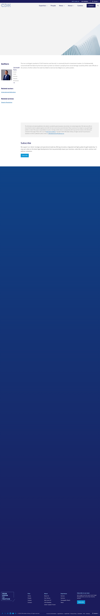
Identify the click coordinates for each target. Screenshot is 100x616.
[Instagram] (7, 613)
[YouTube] (13, 613)
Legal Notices (60, 613)
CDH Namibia (84, 1)
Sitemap (88, 613)
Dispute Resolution (6, 102)
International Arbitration (8, 92)
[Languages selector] (95, 1)
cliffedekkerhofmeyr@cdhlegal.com (56, 133)
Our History (47, 598)
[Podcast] (15, 613)
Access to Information (51, 613)
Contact (30, 602)
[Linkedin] (10, 613)
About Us (46, 596)
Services (63, 598)
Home (29, 596)
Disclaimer (80, 613)
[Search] (98, 5)
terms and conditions (51, 131)
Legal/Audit (66, 613)
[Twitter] (5, 613)
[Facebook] (2, 613)
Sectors (63, 596)
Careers (80, 6)
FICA (84, 613)
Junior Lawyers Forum (50, 604)
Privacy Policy (73, 613)
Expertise (42, 6)
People (53, 6)
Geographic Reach (65, 600)
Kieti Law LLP (75, 1)
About (70, 6)
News (61, 6)
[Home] (5, 6)
